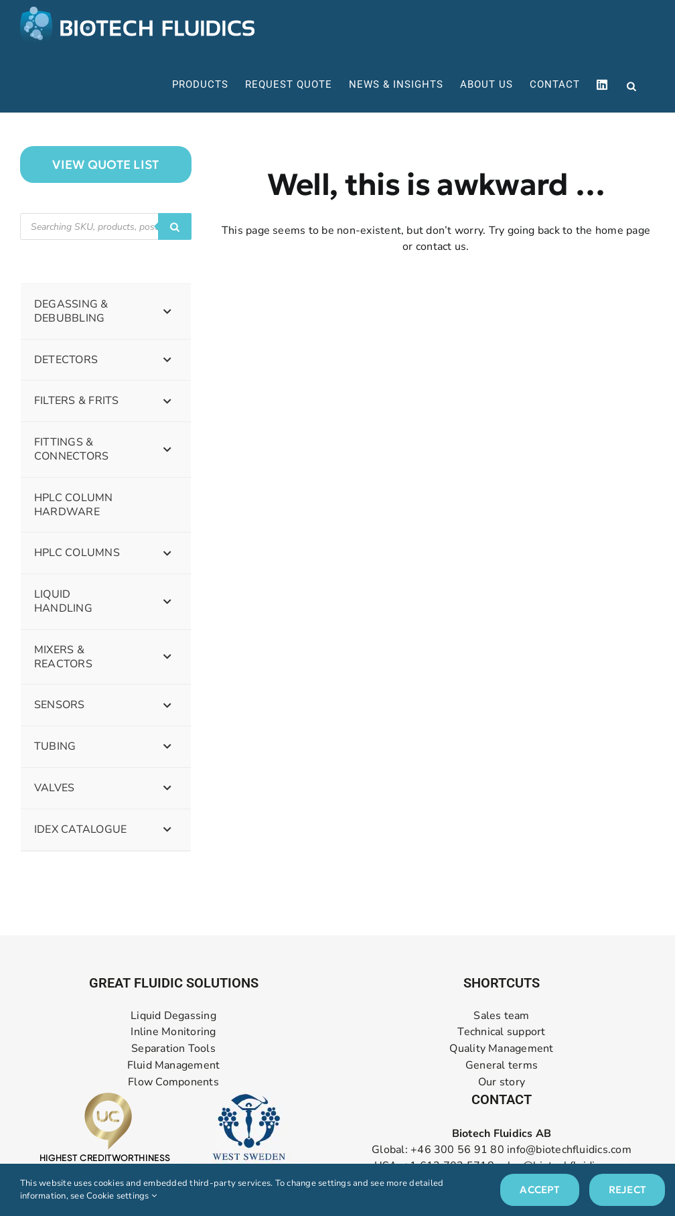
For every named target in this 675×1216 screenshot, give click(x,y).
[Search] (175, 226)
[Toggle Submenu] (167, 311)
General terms (501, 1066)
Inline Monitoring (173, 1032)
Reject (627, 1189)
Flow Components (173, 1082)
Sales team (501, 1016)
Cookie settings (121, 1196)
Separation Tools (173, 1049)
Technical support (501, 1032)
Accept (539, 1189)
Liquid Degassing (173, 1016)
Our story (501, 1082)
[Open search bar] (631, 85)
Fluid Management (173, 1066)
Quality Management (501, 1049)
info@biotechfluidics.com (569, 1149)
